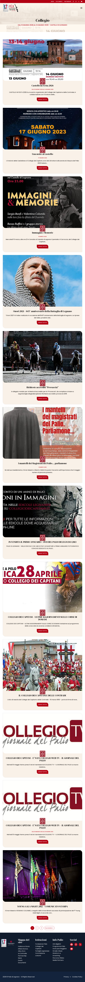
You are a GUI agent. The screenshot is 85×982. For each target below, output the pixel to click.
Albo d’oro (21, 951)
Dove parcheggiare (60, 949)
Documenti (59, 1)
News (52, 1)
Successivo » (49, 928)
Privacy (66, 977)
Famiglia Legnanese (42, 951)
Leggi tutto (42, 99)
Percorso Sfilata (58, 958)
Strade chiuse (57, 951)
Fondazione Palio (41, 944)
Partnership (67, 1)
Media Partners (58, 960)
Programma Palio (59, 946)
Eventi (20, 960)
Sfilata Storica (23, 949)
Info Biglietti (57, 944)
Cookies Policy (77, 977)
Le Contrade (22, 953)
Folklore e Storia (24, 946)
